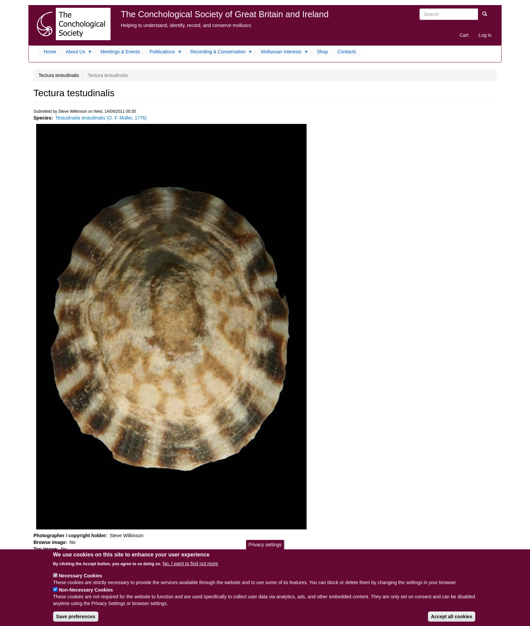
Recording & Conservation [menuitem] (219, 53)
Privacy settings (265, 549)
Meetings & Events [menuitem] (120, 51)
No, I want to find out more (190, 568)
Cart (463, 35)
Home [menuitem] (50, 51)
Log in (485, 35)
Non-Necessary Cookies (86, 594)
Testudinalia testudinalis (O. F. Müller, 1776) (101, 118)
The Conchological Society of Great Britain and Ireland (225, 14)
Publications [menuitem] (163, 53)
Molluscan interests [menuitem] (282, 53)
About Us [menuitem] (76, 53)
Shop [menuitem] (322, 51)
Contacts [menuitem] (346, 51)
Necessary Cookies (80, 580)
